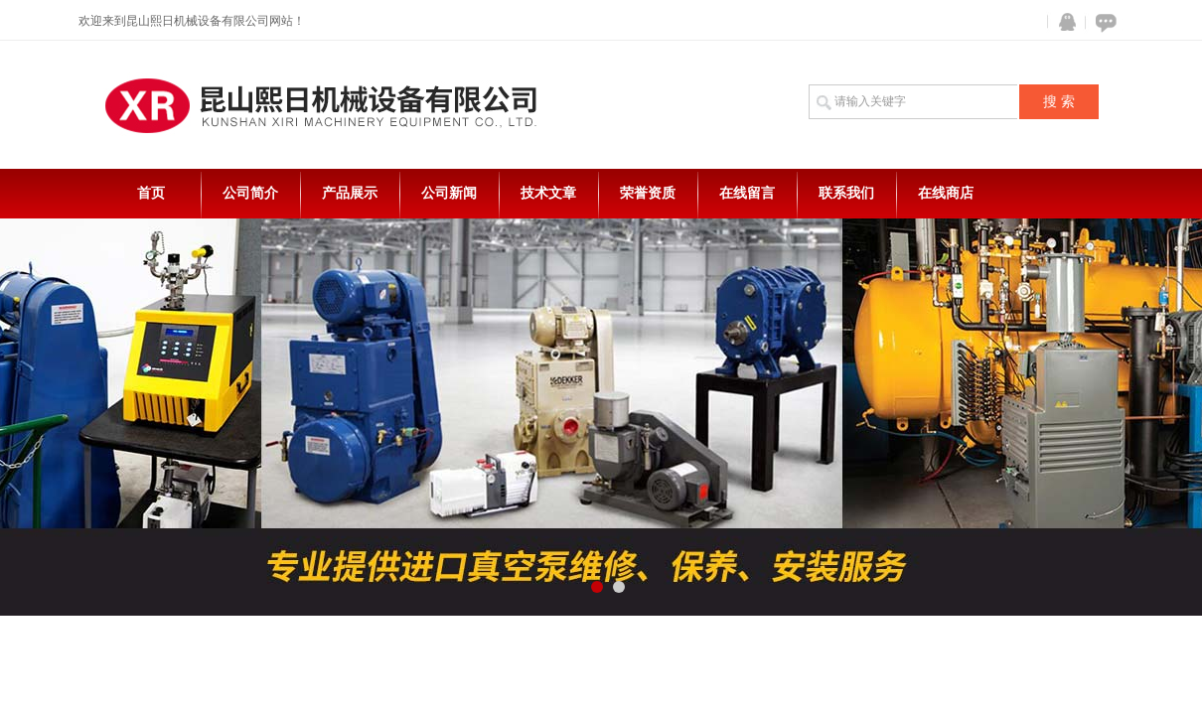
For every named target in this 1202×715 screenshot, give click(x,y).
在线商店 (946, 193)
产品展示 (349, 193)
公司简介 (250, 193)
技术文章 (548, 193)
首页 (151, 193)
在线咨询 (1103, 22)
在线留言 (747, 193)
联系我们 (846, 193)
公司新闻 (449, 193)
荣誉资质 (648, 193)
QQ (1063, 22)
